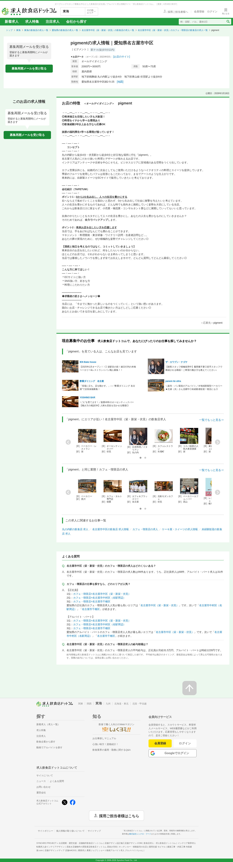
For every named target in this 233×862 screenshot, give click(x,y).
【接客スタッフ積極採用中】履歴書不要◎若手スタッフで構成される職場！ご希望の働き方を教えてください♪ (193, 368)
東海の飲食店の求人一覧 (36, 30)
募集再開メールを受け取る (29, 68)
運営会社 (41, 792)
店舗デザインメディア (60, 850)
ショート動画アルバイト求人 (120, 850)
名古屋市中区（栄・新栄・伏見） (160, 605)
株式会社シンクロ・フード (140, 834)
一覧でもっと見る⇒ (211, 419)
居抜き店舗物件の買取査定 (91, 847)
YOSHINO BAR (87, 397)
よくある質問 (57, 781)
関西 (89, 703)
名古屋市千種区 (91, 609)
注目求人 (53, 21)
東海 (18, 30)
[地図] (120, 81)
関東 (80, 703)
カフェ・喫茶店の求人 (145, 529)
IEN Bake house (88, 362)
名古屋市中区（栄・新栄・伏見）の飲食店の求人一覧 (108, 30)
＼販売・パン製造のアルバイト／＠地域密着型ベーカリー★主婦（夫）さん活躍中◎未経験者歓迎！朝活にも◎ (193, 387)
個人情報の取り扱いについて (70, 831)
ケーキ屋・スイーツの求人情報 (180, 529)
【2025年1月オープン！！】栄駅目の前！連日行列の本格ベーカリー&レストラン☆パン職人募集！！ (108, 368)
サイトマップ (94, 831)
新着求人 (12, 21)
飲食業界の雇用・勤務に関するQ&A (111, 749)
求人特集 (32, 21)
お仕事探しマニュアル (104, 738)
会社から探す (76, 21)
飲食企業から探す (45, 741)
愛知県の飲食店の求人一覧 (65, 30)
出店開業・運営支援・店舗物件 (81, 843)
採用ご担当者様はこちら (119, 815)
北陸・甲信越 (139, 703)
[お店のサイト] (121, 56)
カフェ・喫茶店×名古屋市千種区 (91, 601)
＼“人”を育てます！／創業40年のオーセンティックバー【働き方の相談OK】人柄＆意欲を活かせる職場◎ (107, 404)
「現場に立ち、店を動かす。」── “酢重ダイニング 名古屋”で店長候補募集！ (107, 387)
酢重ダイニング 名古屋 (92, 381)
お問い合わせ (43, 787)
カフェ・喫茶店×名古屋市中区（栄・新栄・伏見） (102, 593)
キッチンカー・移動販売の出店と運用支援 (142, 847)
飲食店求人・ (160, 843)
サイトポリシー (45, 831)
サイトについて (44, 775)
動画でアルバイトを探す (49, 747)
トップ (9, 30)
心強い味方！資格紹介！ (105, 744)
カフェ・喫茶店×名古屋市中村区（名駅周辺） (99, 597)
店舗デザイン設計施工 (123, 843)
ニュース (41, 781)
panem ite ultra (173, 381)
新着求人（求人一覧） (48, 724)
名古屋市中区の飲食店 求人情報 (110, 529)
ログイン (185, 743)
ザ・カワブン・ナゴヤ (176, 362)
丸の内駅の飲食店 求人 (75, 529)
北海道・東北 (121, 703)
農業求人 (87, 850)
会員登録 (160, 743)
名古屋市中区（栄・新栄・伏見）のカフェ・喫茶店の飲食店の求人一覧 (173, 30)
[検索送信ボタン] (228, 21)
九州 (108, 703)
